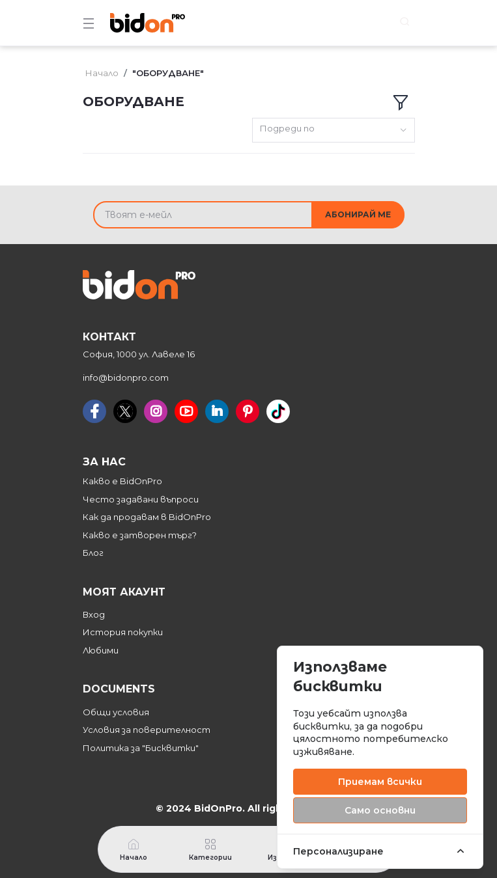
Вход (94, 614)
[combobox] (333, 130)
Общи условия (116, 712)
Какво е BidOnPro (122, 481)
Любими (101, 650)
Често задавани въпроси (141, 499)
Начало (102, 73)
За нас (104, 462)
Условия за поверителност (146, 729)
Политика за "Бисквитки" (141, 748)
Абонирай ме (358, 214)
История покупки (123, 632)
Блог (93, 552)
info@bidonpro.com (126, 377)
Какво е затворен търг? (140, 535)
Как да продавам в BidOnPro (147, 517)
